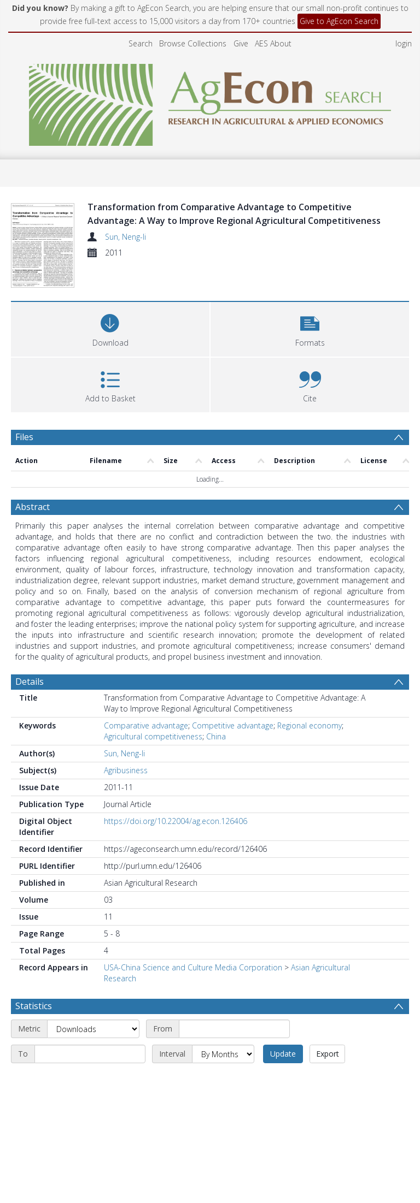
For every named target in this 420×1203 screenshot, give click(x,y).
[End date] (89, 1054)
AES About (273, 43)
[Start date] (234, 1029)
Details (29, 681)
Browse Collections (192, 43)
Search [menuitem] (141, 43)
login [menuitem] (403, 43)
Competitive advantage (232, 725)
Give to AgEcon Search (339, 21)
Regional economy (309, 725)
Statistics (33, 1006)
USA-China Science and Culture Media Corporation (193, 967)
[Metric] (93, 1029)
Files (24, 437)
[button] (310, 328)
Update (283, 1053)
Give (241, 43)
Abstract (32, 507)
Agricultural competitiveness (153, 736)
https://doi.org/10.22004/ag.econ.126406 (175, 821)
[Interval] (223, 1054)
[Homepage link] (210, 102)
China (216, 736)
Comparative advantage (146, 725)
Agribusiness (126, 770)
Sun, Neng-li (125, 237)
